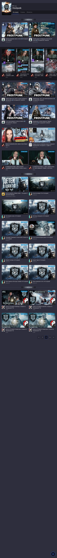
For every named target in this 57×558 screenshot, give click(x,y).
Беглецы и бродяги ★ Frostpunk (41, 216)
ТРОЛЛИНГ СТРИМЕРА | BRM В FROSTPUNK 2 (10, 75)
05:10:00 (26, 213)
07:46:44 (53, 141)
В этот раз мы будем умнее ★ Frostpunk (43, 237)
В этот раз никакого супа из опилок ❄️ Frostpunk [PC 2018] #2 (15, 122)
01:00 (28, 71)
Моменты (29, 12)
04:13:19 (53, 191)
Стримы (22, 12)
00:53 (42, 71)
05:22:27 (53, 213)
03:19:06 (53, 36)
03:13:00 (53, 119)
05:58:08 (53, 279)
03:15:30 (26, 119)
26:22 (53, 326)
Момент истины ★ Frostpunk (13, 260)
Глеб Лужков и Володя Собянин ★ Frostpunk (17, 281)
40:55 (26, 141)
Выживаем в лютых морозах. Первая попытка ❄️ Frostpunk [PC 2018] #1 (42, 122)
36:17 (26, 326)
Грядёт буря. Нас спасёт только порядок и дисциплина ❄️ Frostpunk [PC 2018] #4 (16, 99)
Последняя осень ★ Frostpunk (13, 216)
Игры (14, 6)
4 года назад (24, 291)
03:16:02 (26, 96)
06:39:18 (53, 164)
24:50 (26, 304)
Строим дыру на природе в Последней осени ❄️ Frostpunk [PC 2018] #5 (42, 39)
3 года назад (24, 178)
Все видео (16, 12)
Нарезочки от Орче (10, 196)
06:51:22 (53, 235)
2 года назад (11, 50)
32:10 (53, 304)
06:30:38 (26, 164)
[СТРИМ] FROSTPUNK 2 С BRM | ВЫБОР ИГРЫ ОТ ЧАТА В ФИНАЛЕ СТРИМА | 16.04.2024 (43, 167)
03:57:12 (53, 257)
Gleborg (35, 195)
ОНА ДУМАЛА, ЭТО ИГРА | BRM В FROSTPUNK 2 (24, 75)
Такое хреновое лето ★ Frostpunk (41, 281)
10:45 (26, 191)
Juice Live (35, 147)
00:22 (13, 71)
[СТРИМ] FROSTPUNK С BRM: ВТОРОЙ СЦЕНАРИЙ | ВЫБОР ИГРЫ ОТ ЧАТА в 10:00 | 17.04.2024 (16, 168)
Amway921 (8, 42)
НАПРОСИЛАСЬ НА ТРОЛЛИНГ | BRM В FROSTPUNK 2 (39, 75)
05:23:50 (26, 235)
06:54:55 (26, 279)
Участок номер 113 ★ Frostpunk (40, 193)
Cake (7, 309)
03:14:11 (53, 96)
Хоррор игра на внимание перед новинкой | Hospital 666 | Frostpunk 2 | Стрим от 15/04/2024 (44, 145)
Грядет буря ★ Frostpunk (39, 260)
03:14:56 (26, 36)
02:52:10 (26, 257)
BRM (7, 77)
